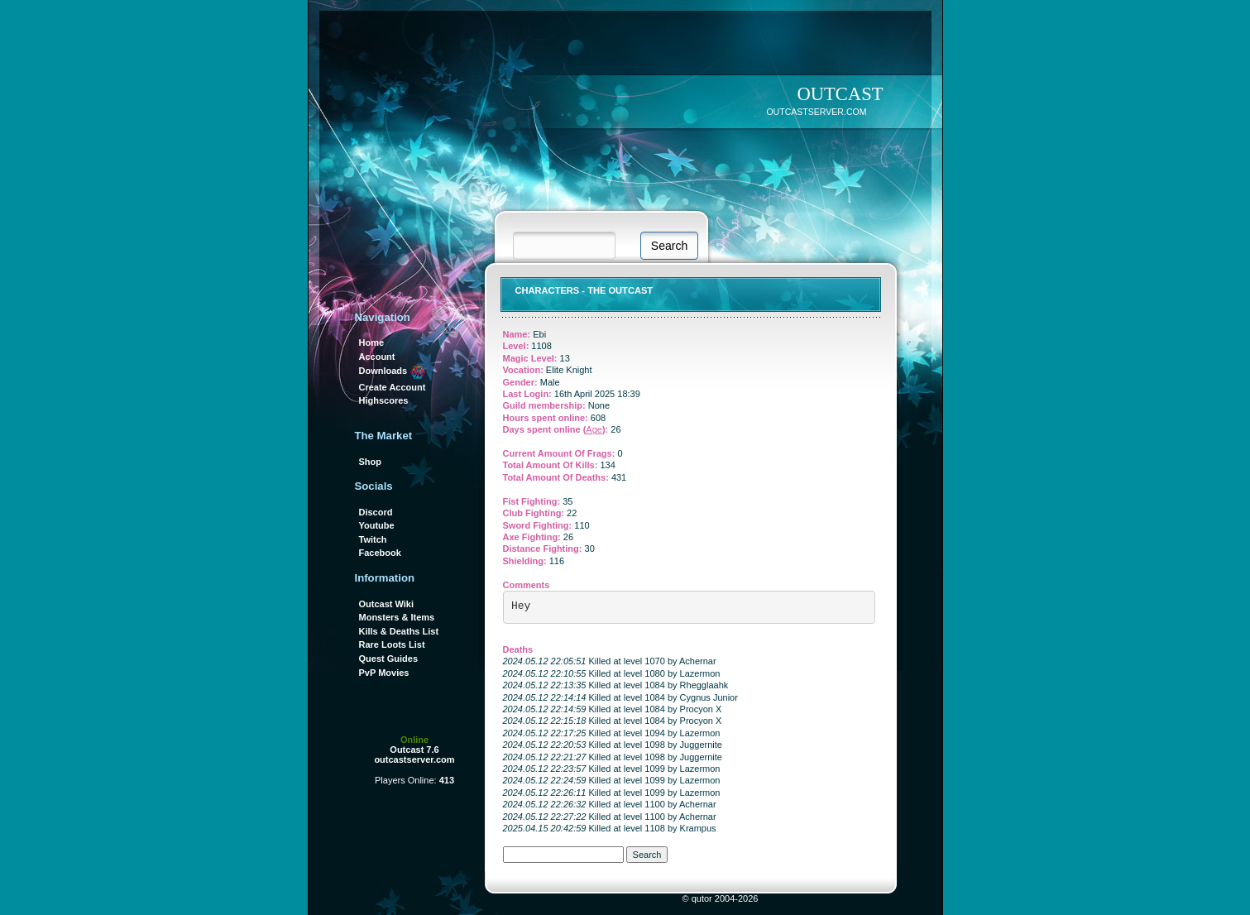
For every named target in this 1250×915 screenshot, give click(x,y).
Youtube (377, 525)
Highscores (384, 400)
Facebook (380, 553)
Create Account (392, 387)
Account (377, 357)
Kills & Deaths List (399, 631)
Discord (376, 512)
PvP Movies (384, 673)
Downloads (393, 371)
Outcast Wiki (386, 604)
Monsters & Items (397, 617)
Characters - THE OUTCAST (584, 290)
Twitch (373, 539)
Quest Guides (389, 658)
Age (594, 429)
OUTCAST (840, 94)
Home (372, 342)
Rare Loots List (392, 644)
